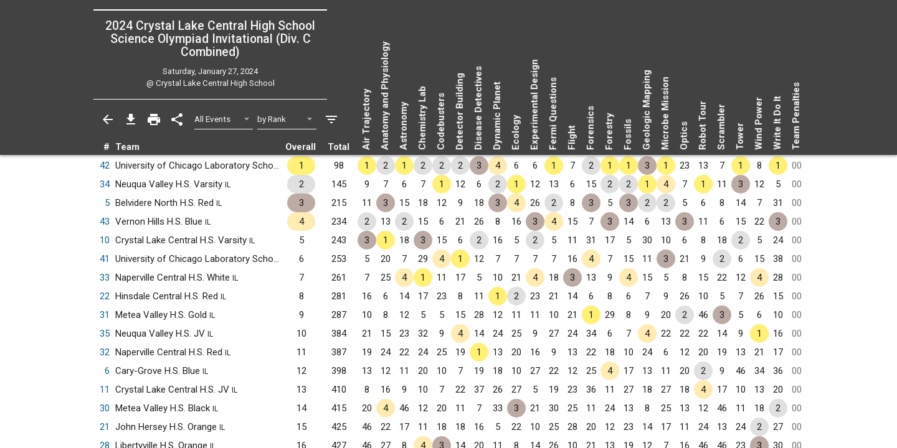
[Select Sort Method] (286, 119)
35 (105, 333)
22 (105, 296)
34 (105, 184)
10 (105, 240)
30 (105, 408)
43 (105, 221)
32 (105, 352)
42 (105, 165)
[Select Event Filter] (224, 119)
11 (105, 389)
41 (105, 258)
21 (105, 426)
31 (105, 314)
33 (105, 277)
